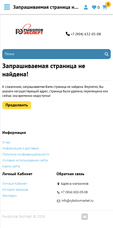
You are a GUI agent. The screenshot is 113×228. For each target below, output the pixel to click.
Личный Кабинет (14, 183)
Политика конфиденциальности (25, 154)
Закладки (9, 195)
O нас (6, 142)
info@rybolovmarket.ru (77, 200)
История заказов (15, 189)
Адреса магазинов (74, 183)
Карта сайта (11, 166)
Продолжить (17, 104)
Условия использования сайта (25, 160)
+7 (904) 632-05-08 (86, 34)
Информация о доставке (20, 148)
